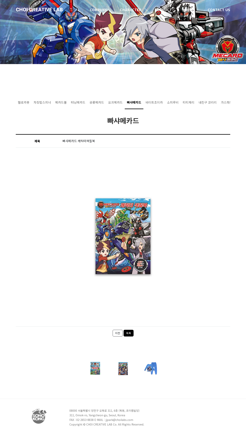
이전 (117, 333)
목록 (128, 333)
